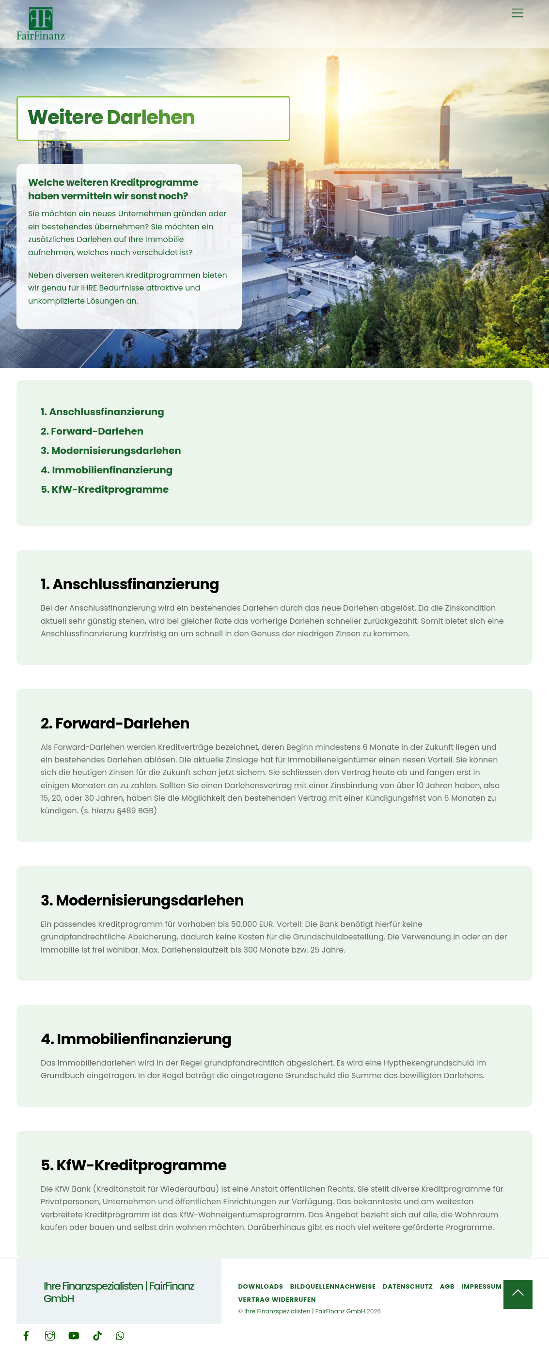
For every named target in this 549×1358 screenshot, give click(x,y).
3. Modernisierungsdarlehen (111, 450)
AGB (447, 1286)
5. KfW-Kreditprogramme (105, 489)
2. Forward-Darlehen (92, 431)
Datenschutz (408, 1286)
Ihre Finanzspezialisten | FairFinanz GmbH (304, 1311)
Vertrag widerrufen (277, 1299)
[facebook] (26, 1335)
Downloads (260, 1286)
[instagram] (50, 1335)
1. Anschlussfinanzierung (102, 412)
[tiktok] (97, 1335)
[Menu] (517, 13)
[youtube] (73, 1335)
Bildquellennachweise (333, 1286)
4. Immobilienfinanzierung (107, 470)
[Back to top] (518, 1294)
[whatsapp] (120, 1335)
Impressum (482, 1286)
